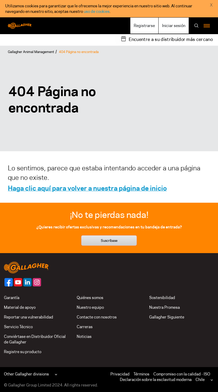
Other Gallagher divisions (26, 374)
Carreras (85, 327)
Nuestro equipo (90, 307)
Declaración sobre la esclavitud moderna (156, 379)
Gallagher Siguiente (166, 317)
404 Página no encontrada (79, 51)
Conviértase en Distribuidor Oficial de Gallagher (35, 339)
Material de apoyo (20, 307)
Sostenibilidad (162, 297)
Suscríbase (109, 240)
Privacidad (120, 374)
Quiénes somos (90, 297)
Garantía (11, 297)
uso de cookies (97, 11)
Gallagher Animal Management (31, 51)
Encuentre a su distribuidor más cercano (171, 39)
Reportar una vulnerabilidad (28, 317)
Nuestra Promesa (164, 307)
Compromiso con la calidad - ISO (181, 374)
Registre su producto (22, 351)
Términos (141, 374)
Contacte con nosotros (97, 317)
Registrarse (144, 25)
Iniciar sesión (173, 25)
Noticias (84, 336)
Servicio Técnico (18, 327)
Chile (200, 379)
